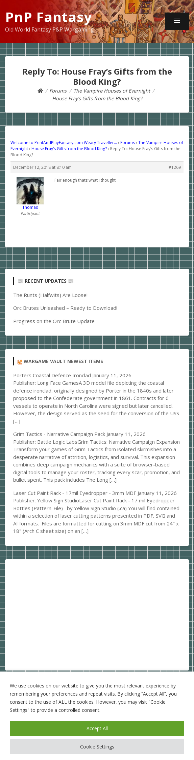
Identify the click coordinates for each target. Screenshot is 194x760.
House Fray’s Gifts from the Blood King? (69, 149)
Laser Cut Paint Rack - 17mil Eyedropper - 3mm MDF (74, 492)
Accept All (97, 728)
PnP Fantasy (48, 16)
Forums (127, 142)
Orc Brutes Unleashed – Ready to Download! (65, 307)
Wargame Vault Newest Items (63, 361)
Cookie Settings (97, 746)
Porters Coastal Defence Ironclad (52, 375)
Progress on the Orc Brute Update (54, 321)
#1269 (175, 167)
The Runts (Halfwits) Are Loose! (50, 295)
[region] (97, 716)
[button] (177, 21)
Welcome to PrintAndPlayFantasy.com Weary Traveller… (63, 142)
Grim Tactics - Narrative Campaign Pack (59, 434)
